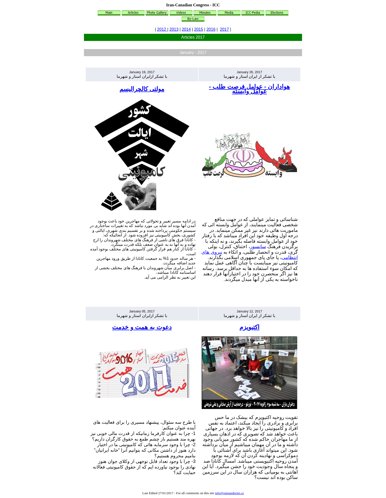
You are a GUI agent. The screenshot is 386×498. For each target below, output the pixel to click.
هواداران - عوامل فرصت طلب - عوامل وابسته (249, 89)
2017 (224, 29)
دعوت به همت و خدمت (142, 327)
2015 (198, 29)
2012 (162, 29)
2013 (174, 29)
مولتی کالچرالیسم (142, 88)
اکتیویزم (249, 327)
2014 (186, 29)
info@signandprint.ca (229, 493)
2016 (211, 29)
